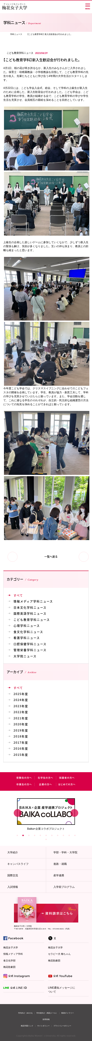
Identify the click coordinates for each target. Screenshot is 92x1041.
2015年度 (21, 755)
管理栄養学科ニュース (30, 650)
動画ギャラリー (67, 1013)
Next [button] (74, 813)
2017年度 (21, 742)
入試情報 (12, 886)
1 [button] (17, 835)
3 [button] (28, 835)
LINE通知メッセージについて (61, 989)
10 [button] (69, 835)
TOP (4, 34)
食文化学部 (9, 960)
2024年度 (21, 700)
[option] (46, 814)
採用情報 (46, 1019)
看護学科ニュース (27, 638)
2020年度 (21, 724)
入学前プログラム (64, 886)
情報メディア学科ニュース (33, 601)
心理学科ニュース (27, 625)
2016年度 (21, 748)
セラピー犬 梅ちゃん (59, 954)
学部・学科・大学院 (65, 852)
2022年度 (21, 712)
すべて (18, 595)
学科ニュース (16, 34)
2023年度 (21, 706)
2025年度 (21, 694)
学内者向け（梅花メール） (47, 1013)
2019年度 (21, 730)
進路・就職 (60, 863)
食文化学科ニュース (28, 632)
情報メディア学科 (13, 954)
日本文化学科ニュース (30, 607)
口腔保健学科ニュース (30, 644)
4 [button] (34, 835)
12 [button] (46, 839)
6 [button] (46, 835)
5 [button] (40, 835)
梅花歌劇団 (9, 967)
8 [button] (57, 835)
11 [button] (75, 835)
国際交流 (12, 875)
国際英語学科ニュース (30, 613)
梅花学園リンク (27, 1026)
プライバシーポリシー (62, 1026)
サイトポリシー (43, 1026)
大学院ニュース (25, 656)
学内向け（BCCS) (25, 1013)
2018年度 (21, 736)
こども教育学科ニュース (32, 619)
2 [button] (23, 835)
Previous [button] (18, 813)
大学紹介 (12, 852)
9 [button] (63, 835)
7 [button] (52, 835)
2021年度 (21, 718)
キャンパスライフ (18, 863)
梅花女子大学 (10, 947)
